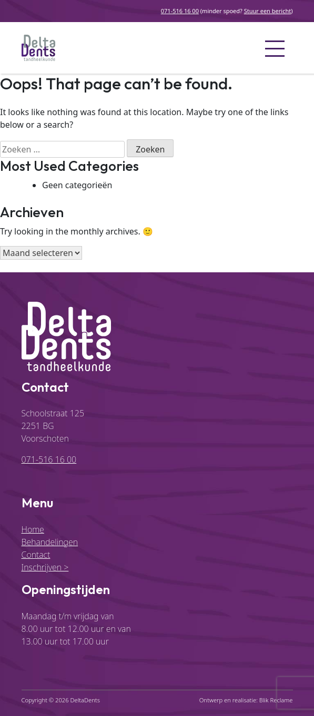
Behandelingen (50, 542)
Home (33, 529)
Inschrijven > (45, 567)
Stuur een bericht (267, 11)
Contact (36, 554)
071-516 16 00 (180, 11)
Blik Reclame (276, 700)
